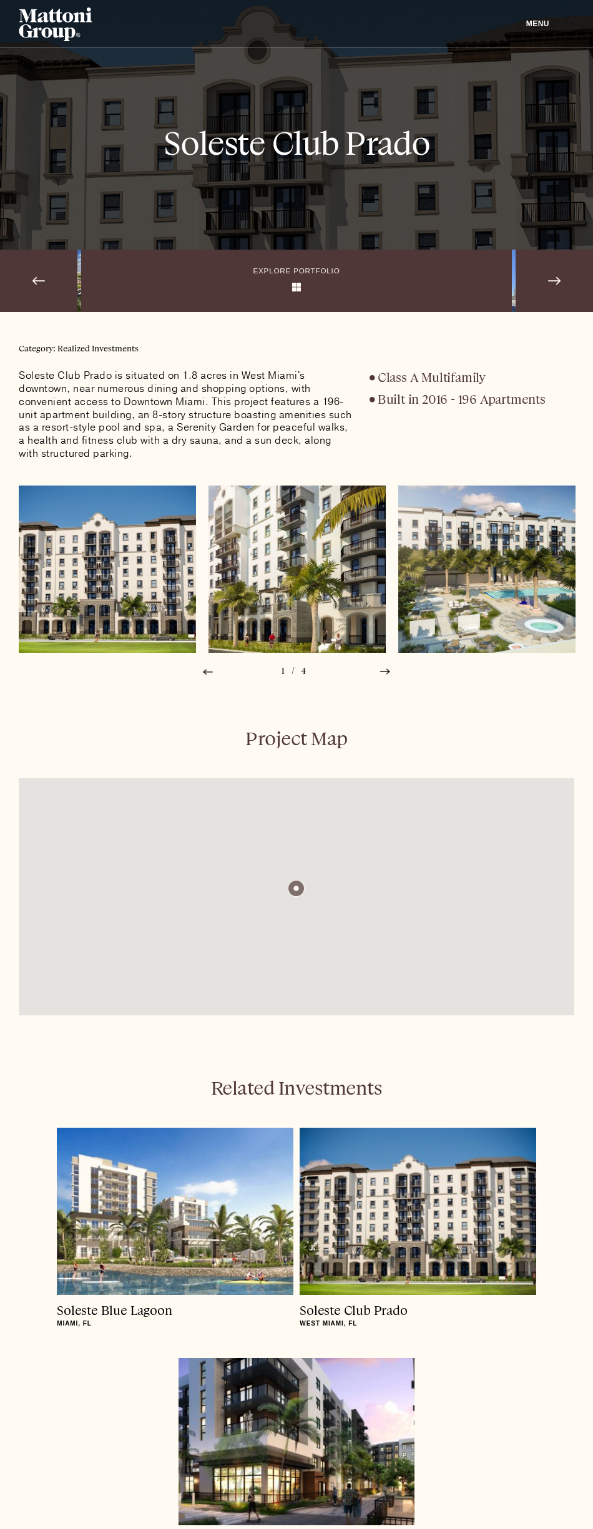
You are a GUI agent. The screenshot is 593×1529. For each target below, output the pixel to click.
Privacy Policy (80, 1495)
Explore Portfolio (296, 270)
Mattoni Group (55, 24)
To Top (296, 1410)
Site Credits (549, 1495)
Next (385, 671)
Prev (208, 671)
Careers (148, 1495)
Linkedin (25, 1496)
